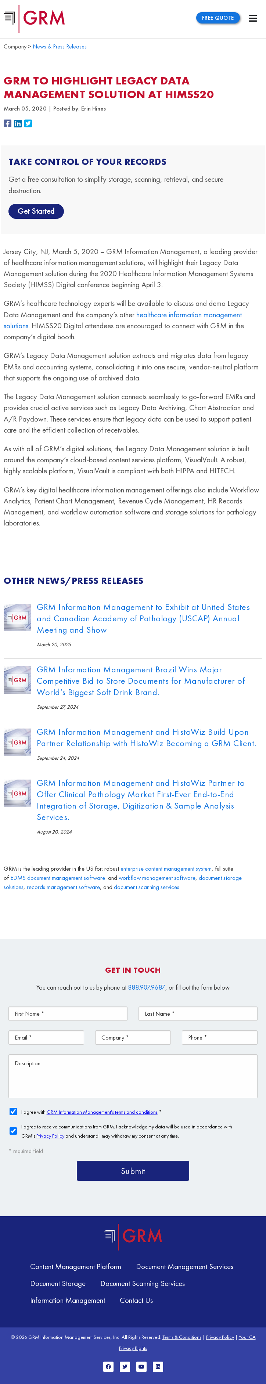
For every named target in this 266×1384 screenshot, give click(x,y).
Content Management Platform (75, 1266)
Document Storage (58, 1283)
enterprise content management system (166, 868)
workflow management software (157, 878)
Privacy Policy (220, 1337)
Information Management (67, 1300)
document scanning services (146, 887)
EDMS (18, 878)
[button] (9, 124)
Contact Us (136, 1300)
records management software (63, 887)
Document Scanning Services (142, 1283)
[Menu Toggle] (253, 18)
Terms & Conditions (181, 1337)
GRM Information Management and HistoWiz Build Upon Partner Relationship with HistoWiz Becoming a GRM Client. (147, 737)
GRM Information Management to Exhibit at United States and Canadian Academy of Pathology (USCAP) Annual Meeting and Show (143, 618)
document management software (66, 878)
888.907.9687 (146, 987)
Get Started (36, 211)
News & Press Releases (60, 46)
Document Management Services (184, 1266)
